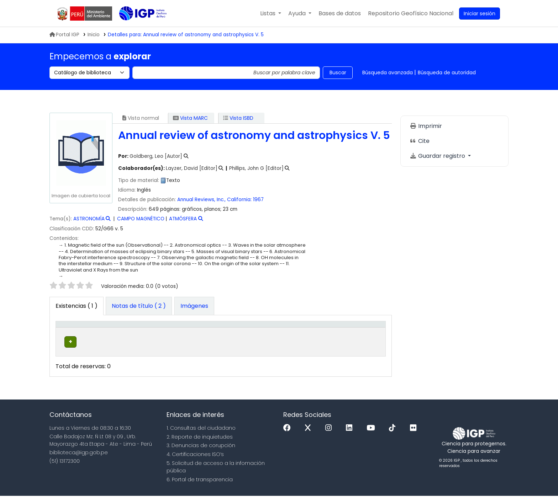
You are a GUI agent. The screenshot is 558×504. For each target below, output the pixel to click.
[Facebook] (288, 436)
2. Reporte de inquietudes (200, 444)
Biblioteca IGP (137, 28)
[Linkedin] (351, 436)
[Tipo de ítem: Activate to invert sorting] (77, 331)
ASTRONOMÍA (89, 218)
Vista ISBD (238, 118)
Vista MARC (190, 118)
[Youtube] (372, 436)
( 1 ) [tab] (77, 306)
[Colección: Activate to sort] (185, 331)
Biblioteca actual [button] (116, 331)
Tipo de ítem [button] (69, 331)
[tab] (139, 306)
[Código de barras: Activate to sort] (357, 331)
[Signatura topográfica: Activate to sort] (256, 331)
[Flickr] (415, 436)
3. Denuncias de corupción (201, 453)
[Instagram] (330, 436)
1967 (258, 199)
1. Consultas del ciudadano (201, 435)
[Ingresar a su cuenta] (479, 13)
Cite (420, 141)
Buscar (338, 72)
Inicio (94, 34)
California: (239, 199)
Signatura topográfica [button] (249, 335)
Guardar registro (438, 156)
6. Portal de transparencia (200, 487)
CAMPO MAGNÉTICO (140, 218)
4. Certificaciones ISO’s (195, 462)
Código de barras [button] (346, 331)
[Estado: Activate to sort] (313, 331)
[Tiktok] (394, 436)
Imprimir (426, 126)
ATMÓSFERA (183, 218)
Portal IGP (64, 34)
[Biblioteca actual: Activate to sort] (127, 331)
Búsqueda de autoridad (447, 72)
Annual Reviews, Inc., (201, 199)
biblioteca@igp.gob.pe (78, 460)
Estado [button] (309, 335)
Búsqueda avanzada (387, 72)
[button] (270, 13)
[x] (309, 436)
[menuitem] (410, 13)
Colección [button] (171, 335)
